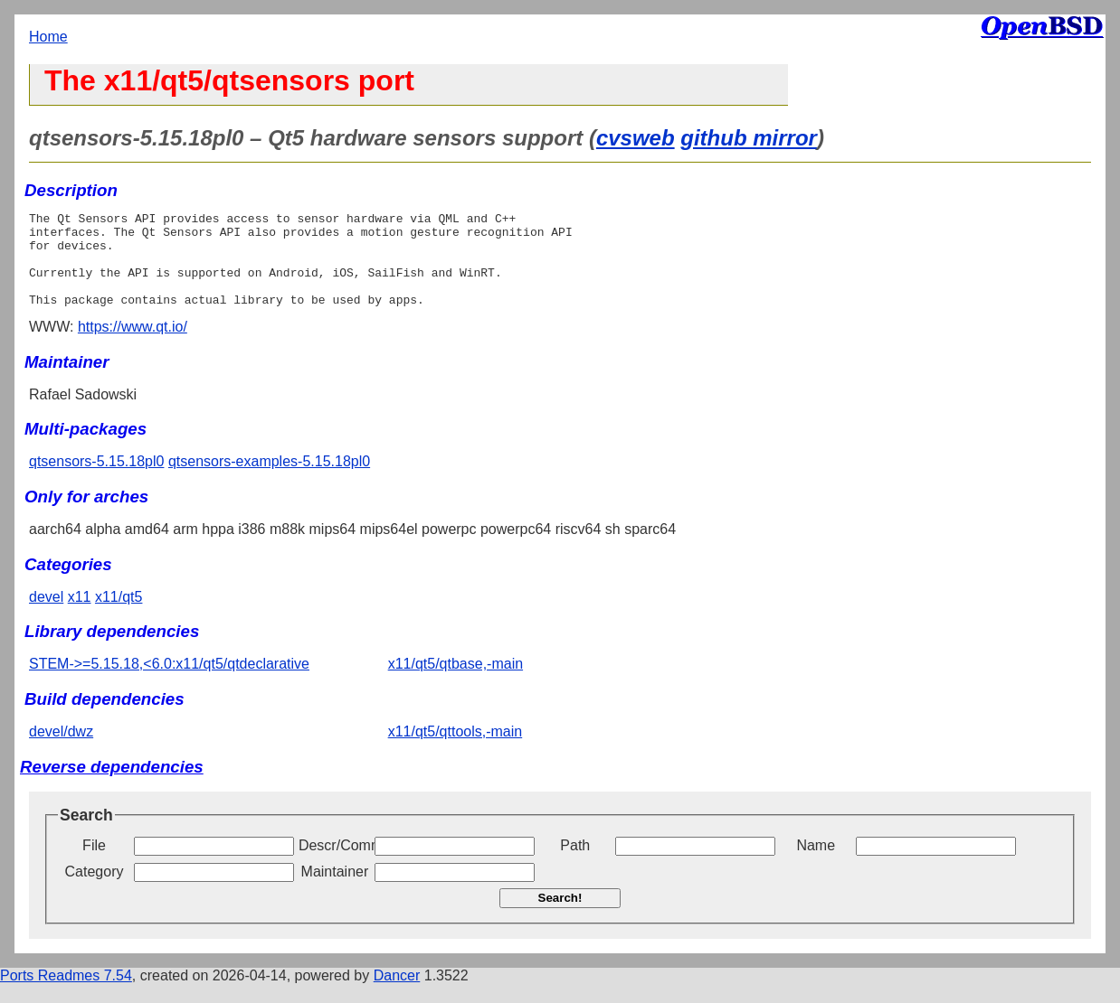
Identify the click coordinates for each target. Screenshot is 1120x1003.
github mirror (748, 138)
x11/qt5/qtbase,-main (455, 682)
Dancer (397, 994)
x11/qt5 (118, 615)
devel (46, 615)
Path (575, 864)
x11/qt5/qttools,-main (455, 750)
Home (48, 36)
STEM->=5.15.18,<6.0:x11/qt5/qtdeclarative (169, 682)
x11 (79, 615)
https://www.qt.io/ (132, 345)
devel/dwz (61, 750)
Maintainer (335, 890)
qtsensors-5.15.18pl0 (96, 480)
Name (815, 864)
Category (94, 890)
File (94, 864)
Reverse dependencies (112, 785)
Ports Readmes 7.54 (66, 994)
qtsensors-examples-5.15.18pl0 (269, 480)
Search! (560, 916)
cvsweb (635, 138)
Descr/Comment (335, 864)
